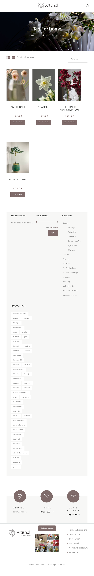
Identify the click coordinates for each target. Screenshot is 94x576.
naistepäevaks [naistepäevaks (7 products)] (17, 413)
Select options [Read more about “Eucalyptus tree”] (18, 194)
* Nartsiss (43, 107)
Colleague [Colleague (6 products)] (16, 323)
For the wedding (74, 241)
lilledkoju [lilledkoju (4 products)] (27, 375)
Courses (66, 255)
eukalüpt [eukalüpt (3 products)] (25, 332)
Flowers (66, 259)
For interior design (70, 273)
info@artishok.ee (73, 522)
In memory (67, 277)
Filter (53, 233)
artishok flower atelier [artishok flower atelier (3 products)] (20, 314)
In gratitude (72, 246)
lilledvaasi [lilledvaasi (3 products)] (16, 384)
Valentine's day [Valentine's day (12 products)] (17, 455)
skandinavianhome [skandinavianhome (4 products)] (19, 432)
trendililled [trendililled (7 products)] (16, 446)
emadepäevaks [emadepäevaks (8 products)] (18, 328)
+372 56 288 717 (47, 520)
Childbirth (71, 232)
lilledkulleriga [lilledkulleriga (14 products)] (17, 380)
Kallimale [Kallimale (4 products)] (27, 351)
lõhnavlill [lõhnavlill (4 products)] (27, 389)
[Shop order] (77, 59)
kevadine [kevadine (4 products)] (16, 366)
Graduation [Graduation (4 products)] (16, 342)
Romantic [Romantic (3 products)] (16, 422)
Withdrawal (74, 551)
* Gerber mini (18, 107)
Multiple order (69, 286)
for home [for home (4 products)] (16, 337)
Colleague (71, 237)
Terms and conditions (78, 538)
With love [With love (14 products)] (16, 465)
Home (31, 35)
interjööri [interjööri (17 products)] (27, 347)
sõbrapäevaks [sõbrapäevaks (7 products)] (17, 441)
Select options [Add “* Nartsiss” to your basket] (44, 122)
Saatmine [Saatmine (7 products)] (27, 422)
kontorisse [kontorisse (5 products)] (27, 366)
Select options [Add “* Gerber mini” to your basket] (18, 122)
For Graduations (69, 268)
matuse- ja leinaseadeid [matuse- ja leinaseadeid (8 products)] (20, 399)
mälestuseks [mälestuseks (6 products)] (17, 408)
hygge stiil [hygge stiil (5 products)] (16, 347)
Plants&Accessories (70, 291)
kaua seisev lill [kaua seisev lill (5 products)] (17, 361)
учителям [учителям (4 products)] (16, 474)
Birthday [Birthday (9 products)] (15, 318)
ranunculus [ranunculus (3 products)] (16, 417)
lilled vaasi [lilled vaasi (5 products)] (16, 389)
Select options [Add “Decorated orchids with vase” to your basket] (70, 122)
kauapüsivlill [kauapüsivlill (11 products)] (17, 356)
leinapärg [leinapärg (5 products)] (16, 375)
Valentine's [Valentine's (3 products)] (16, 451)
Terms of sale (74, 542)
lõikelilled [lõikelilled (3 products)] (16, 394)
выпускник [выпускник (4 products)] (16, 469)
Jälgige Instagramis (47, 536)
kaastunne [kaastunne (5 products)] (16, 351)
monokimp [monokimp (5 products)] (25, 403)
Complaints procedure (78, 556)
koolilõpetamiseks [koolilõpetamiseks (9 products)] (18, 370)
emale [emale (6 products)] (15, 332)
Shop (42, 35)
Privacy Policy (74, 560)
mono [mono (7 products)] (15, 403)
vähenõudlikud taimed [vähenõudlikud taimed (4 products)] (20, 460)
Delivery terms (75, 547)
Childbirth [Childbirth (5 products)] (26, 318)
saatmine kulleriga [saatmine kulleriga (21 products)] (18, 427)
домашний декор (70, 295)
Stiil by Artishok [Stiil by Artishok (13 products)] (18, 436)
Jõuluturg (66, 282)
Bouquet (66, 223)
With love (71, 250)
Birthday (70, 228)
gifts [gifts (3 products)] (25, 337)
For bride (66, 264)
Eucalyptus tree (18, 180)
